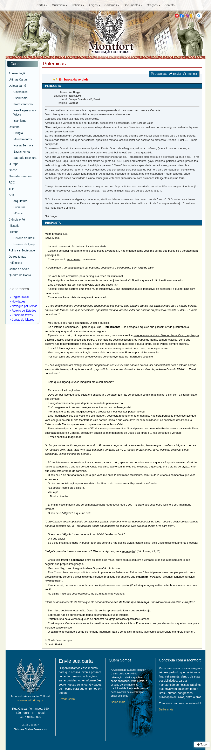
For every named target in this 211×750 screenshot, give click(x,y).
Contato (169, 5)
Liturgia (18, 133)
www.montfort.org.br (30, 700)
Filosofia (14, 225)
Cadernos (112, 5)
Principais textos (22, 315)
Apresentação (17, 73)
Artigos (94, 5)
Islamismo (19, 120)
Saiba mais (118, 702)
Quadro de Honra (20, 275)
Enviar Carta (67, 699)
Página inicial (20, 297)
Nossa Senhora (23, 145)
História (13, 232)
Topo (202, 744)
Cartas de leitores (23, 319)
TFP (11, 188)
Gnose (13, 170)
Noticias (78, 5)
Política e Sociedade (22, 250)
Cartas (42, 5)
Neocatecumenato (20, 176)
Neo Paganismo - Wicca (24, 112)
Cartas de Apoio (19, 269)
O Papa (13, 164)
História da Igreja (24, 244)
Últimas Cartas (18, 79)
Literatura (19, 207)
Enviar (175, 73)
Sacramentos (21, 151)
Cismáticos (20, 91)
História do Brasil (24, 238)
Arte (11, 194)
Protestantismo (23, 104)
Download (159, 73)
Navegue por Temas (25, 306)
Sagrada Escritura (24, 157)
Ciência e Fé (17, 219)
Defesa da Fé (17, 85)
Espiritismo (20, 98)
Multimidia (59, 5)
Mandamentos (22, 139)
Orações (153, 5)
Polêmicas (15, 262)
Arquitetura (20, 201)
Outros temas (17, 256)
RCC (12, 182)
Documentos (133, 5)
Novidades (18, 301)
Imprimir (190, 73)
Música (17, 213)
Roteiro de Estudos (24, 310)
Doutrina (14, 127)
